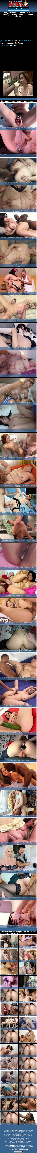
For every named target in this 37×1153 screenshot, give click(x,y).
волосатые (8, 42)
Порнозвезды (24, 8)
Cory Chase (13, 45)
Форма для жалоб (18, 1148)
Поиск (17, 8)
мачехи (21, 43)
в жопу (24, 42)
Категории (11, 8)
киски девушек (12, 43)
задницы (17, 42)
